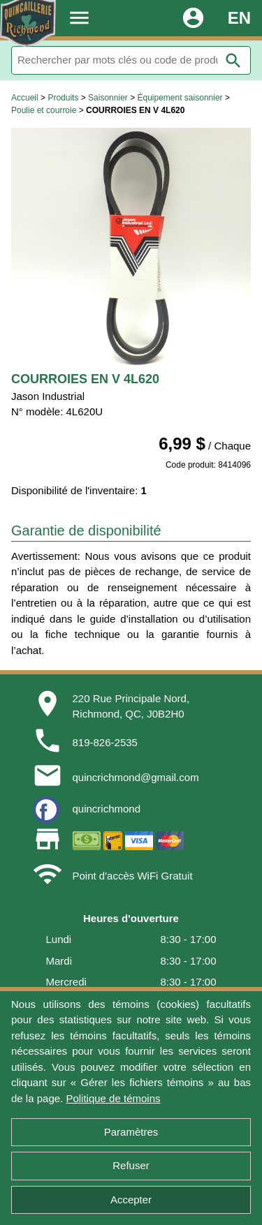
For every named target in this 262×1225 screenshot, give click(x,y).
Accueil (24, 98)
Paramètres (131, 1132)
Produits (63, 98)
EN (239, 17)
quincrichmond (107, 809)
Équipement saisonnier (179, 98)
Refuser (131, 1165)
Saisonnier (108, 98)
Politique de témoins (113, 1098)
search (233, 60)
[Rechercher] (131, 60)
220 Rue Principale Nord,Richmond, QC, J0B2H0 (131, 706)
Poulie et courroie (43, 110)
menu (79, 18)
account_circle (193, 18)
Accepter (131, 1199)
